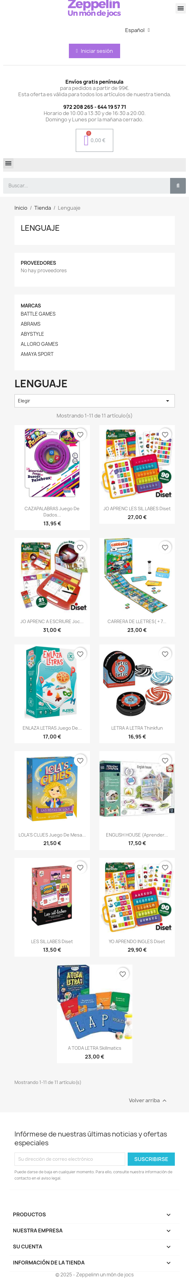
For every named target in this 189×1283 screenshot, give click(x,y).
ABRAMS (31, 324)
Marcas (31, 305)
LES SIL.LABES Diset (52, 941)
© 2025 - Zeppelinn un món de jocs (94, 1274)
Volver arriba (148, 1100)
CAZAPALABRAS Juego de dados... (52, 512)
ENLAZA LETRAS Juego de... (52, 728)
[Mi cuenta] (95, 51)
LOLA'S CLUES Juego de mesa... (52, 835)
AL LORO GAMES (39, 344)
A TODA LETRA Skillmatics (94, 1048)
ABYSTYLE (32, 334)
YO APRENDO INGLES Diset (137, 941)
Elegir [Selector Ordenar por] (94, 401)
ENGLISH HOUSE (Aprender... (137, 835)
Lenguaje (40, 228)
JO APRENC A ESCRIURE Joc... (52, 621)
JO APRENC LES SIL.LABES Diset (137, 509)
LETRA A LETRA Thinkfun (137, 728)
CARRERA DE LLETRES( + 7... (137, 621)
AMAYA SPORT (37, 354)
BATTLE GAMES (38, 314)
